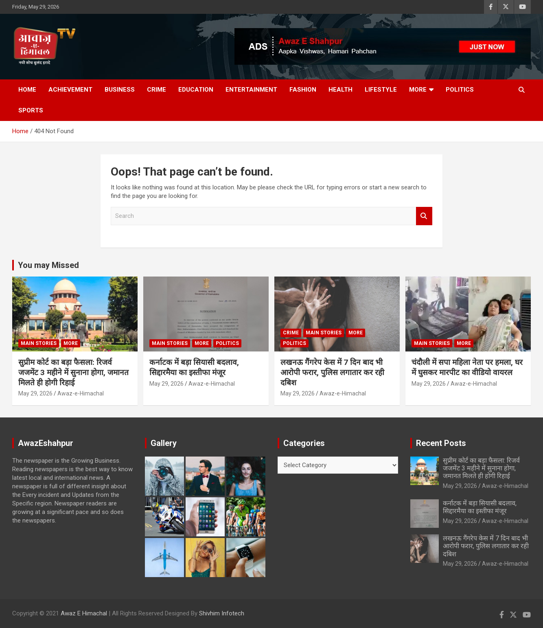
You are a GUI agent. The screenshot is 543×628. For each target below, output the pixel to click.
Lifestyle (381, 89)
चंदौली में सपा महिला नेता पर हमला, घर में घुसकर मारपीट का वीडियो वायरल (467, 367)
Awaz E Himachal (84, 613)
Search (424, 216)
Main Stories (39, 343)
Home (27, 89)
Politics (460, 89)
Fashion (302, 89)
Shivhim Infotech (221, 613)
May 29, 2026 (35, 393)
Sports (30, 110)
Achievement (70, 89)
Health (340, 89)
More (418, 89)
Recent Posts (441, 443)
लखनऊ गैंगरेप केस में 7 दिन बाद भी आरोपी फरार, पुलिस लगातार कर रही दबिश (332, 372)
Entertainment (251, 89)
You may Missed (48, 265)
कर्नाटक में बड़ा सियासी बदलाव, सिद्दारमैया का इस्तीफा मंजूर (194, 367)
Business (120, 89)
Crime (156, 89)
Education (195, 89)
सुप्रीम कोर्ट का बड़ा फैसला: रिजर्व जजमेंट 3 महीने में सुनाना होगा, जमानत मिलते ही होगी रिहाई (73, 372)
